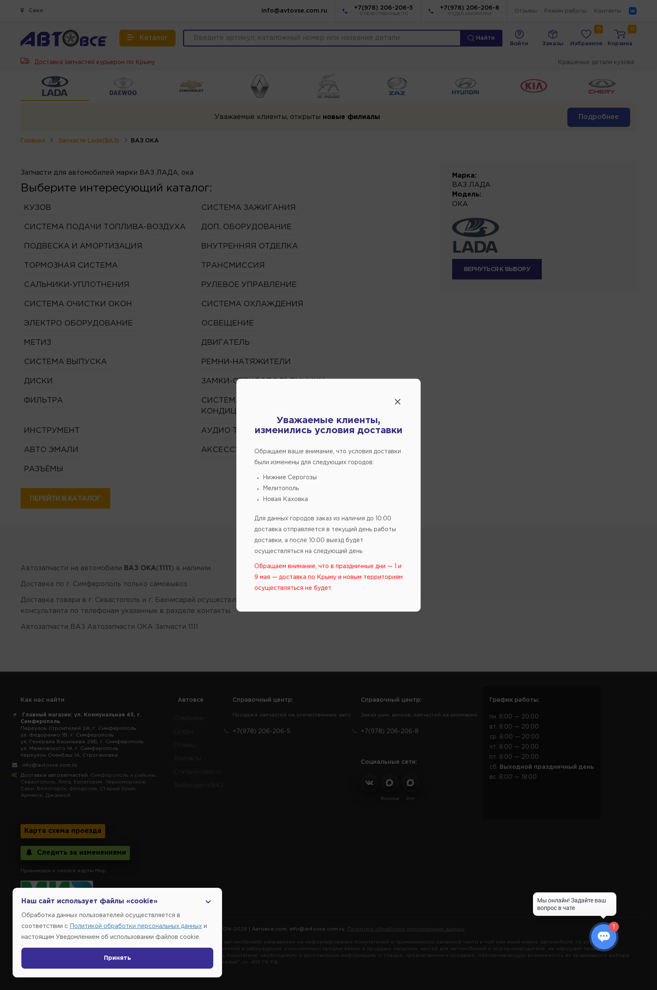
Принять (117, 958)
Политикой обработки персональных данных (136, 926)
